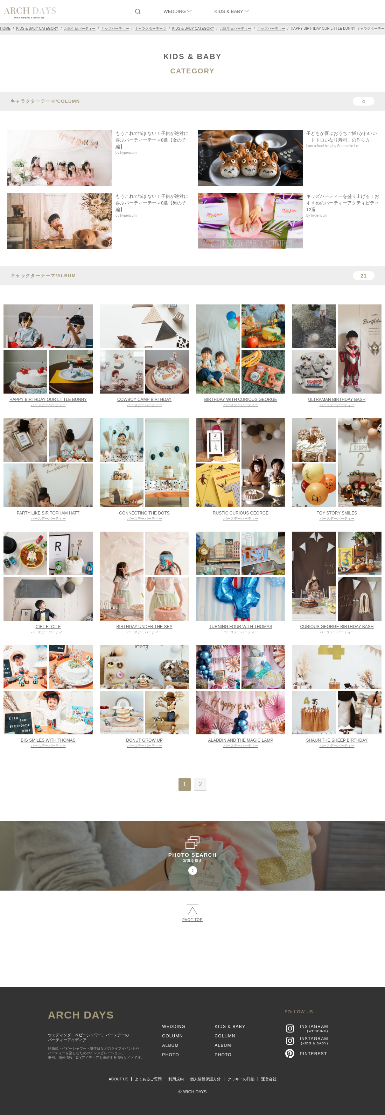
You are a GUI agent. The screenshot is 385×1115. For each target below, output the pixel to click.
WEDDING (177, 11)
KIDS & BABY (231, 11)
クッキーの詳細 (240, 1079)
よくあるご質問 (148, 1079)
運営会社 (268, 1079)
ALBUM (170, 1045)
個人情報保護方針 (205, 1079)
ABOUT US (118, 1079)
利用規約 (176, 1079)
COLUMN (172, 1036)
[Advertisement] (192, 951)
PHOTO (170, 1054)
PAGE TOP (192, 913)
